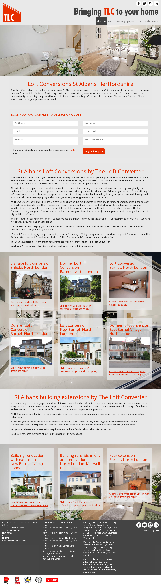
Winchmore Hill (89, 538)
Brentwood (88, 544)
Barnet (86, 525)
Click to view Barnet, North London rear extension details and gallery (129, 495)
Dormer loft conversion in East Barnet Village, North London (59, 552)
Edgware (87, 530)
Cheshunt (112, 564)
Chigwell (110, 544)
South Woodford (99, 552)
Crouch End (98, 527)
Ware (94, 572)
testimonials (144, 21)
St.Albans (87, 572)
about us (101, 21)
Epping (109, 547)
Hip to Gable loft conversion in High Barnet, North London (58, 557)
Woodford (87, 555)
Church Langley (89, 547)
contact (156, 21)
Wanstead (111, 552)
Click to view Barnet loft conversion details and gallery (126, 303)
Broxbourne (102, 564)
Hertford (86, 567)
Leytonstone (110, 530)
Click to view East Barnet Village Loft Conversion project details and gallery (127, 373)
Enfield (106, 527)
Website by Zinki (151, 530)
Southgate (112, 533)
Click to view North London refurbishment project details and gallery (80, 504)
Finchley (94, 530)
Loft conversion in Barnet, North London (60, 538)
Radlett (97, 569)
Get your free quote (94, 151)
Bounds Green (96, 525)
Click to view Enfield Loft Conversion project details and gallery (28, 303)
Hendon (113, 527)
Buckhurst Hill (99, 544)
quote (111, 21)
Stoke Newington (90, 535)
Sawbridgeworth (108, 569)
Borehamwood (89, 564)
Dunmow (101, 547)
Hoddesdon (96, 567)
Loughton (94, 550)
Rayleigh (109, 550)
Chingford (87, 527)
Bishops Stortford (99, 562)
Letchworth (107, 567)
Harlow (86, 550)
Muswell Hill (88, 533)
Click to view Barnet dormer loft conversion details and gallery (75, 307)
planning (121, 21)
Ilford (101, 530)
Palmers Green (100, 533)
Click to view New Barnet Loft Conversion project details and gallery (78, 370)
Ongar (102, 550)
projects (131, 21)
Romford (87, 552)
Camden (107, 525)
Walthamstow (105, 535)
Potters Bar (88, 569)
